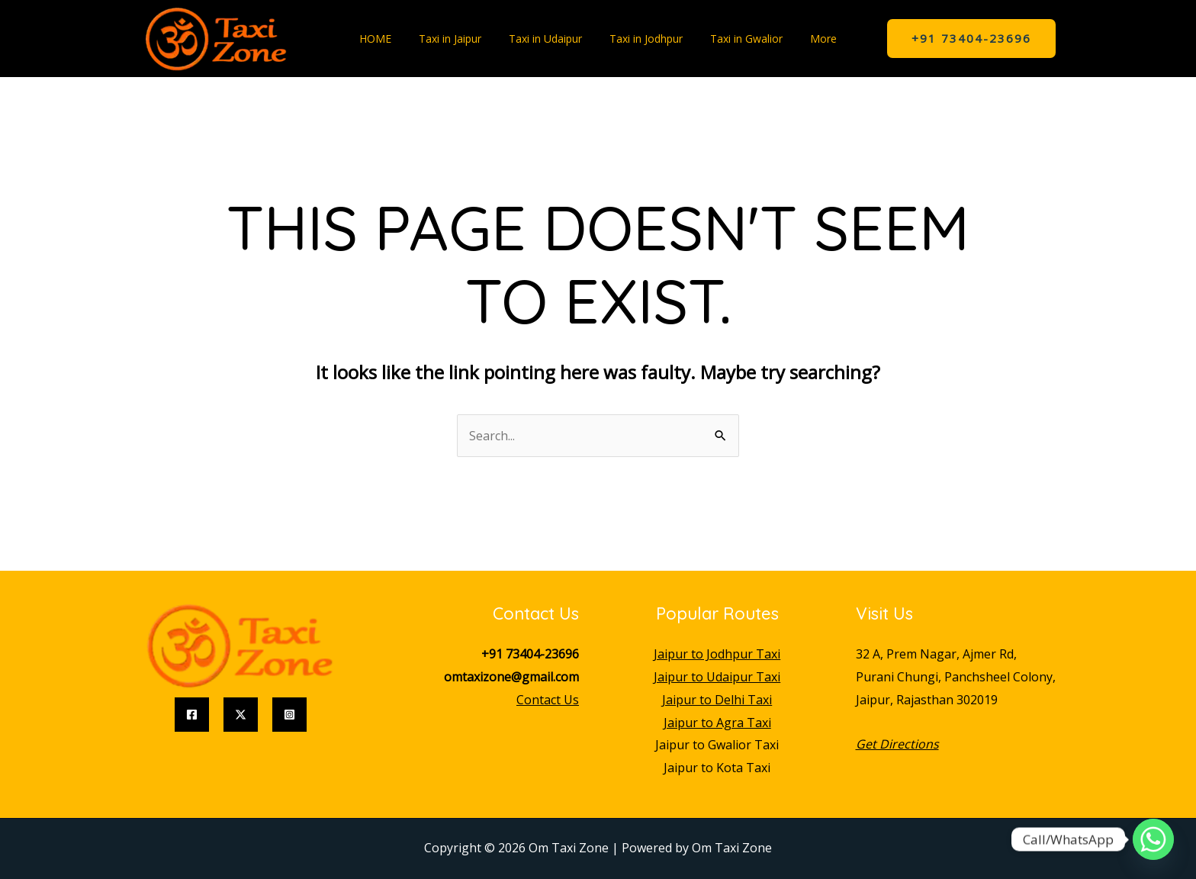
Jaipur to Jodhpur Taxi (717, 654)
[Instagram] (289, 714)
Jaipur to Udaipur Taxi (717, 676)
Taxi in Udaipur (548, 38)
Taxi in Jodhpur (643, 38)
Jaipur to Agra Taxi (717, 722)
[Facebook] (192, 714)
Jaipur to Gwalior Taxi (717, 744)
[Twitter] (240, 714)
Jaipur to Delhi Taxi (717, 699)
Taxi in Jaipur (459, 38)
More (808, 38)
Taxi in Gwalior (737, 38)
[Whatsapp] (1153, 839)
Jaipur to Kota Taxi (717, 767)
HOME (391, 38)
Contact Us (547, 699)
